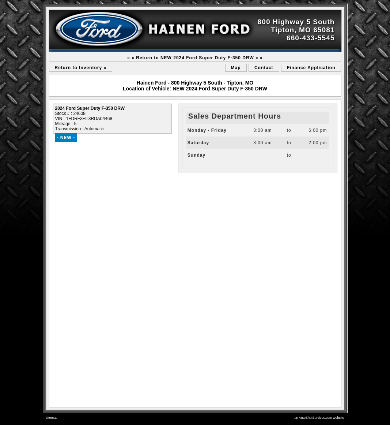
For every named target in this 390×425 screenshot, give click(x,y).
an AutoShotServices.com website (319, 418)
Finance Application (311, 67)
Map (236, 67)
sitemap (52, 418)
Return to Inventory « (81, 67)
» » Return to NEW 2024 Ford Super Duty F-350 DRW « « (195, 57)
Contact (263, 67)
